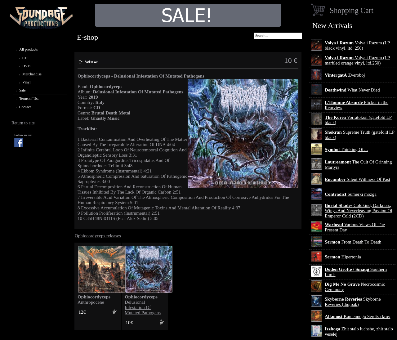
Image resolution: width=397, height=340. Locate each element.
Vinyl (26, 82)
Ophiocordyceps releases (98, 235)
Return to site (23, 123)
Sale (22, 90)
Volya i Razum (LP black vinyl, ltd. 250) (357, 45)
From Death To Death (353, 241)
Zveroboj (345, 75)
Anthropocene (94, 299)
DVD (26, 66)
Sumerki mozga (351, 194)
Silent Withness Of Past (357, 179)
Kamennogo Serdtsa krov (357, 316)
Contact (25, 107)
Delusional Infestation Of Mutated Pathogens (143, 304)
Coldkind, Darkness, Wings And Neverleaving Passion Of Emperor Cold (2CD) (358, 210)
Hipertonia (343, 256)
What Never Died (352, 89)
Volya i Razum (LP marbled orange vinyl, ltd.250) (357, 60)
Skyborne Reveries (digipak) (353, 302)
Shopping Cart (351, 10)
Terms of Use (29, 98)
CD (25, 58)
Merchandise (32, 74)
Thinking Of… (346, 149)
